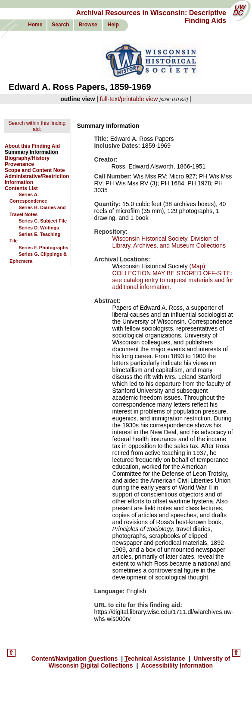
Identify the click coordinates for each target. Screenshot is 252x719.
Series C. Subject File (43, 220)
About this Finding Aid (32, 146)
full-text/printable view (129, 98)
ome (35, 25)
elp (113, 25)
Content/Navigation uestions (75, 658)
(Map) (196, 266)
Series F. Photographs (43, 247)
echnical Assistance (155, 658)
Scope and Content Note (35, 170)
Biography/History (27, 158)
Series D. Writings (39, 227)
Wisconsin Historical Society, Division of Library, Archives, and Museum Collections (169, 242)
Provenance (19, 164)
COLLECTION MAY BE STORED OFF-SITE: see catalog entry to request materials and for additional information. (172, 280)
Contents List (21, 188)
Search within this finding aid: (36, 126)
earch (60, 25)
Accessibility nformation (176, 665)
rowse (87, 25)
